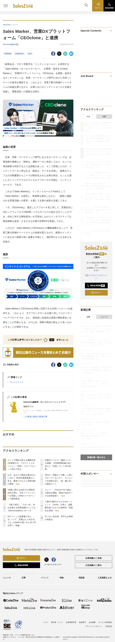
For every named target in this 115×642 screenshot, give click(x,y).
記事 (88, 317)
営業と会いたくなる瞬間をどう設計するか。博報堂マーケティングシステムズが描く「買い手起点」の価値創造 (96, 328)
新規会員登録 (96, 285)
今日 (88, 117)
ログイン (96, 292)
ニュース (104, 317)
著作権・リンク (57, 622)
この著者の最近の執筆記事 (35, 416)
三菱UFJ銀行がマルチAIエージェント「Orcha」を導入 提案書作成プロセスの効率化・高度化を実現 (98, 220)
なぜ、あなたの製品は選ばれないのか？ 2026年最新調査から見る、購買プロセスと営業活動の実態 (98, 138)
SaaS (30, 54)
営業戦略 (7, 54)
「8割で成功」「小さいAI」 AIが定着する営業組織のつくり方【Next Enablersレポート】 (21, 507)
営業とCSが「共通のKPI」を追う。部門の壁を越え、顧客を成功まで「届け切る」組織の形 (96, 370)
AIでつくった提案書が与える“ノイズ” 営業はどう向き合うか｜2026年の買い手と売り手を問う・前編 (98, 175)
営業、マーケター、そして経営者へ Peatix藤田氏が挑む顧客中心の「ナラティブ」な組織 (96, 436)
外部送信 (108, 626)
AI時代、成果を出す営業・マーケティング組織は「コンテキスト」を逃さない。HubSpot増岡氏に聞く (96, 383)
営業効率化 (19, 54)
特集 (62, 578)
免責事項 (82, 622)
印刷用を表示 (11, 364)
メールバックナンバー (53, 565)
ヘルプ (45, 622)
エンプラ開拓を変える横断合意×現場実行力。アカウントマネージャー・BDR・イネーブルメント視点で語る (96, 411)
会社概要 (92, 622)
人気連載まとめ (105, 578)
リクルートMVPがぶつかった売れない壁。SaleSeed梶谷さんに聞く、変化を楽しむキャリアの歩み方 (96, 342)
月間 (104, 117)
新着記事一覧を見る (96, 457)
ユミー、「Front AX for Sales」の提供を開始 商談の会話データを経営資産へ (59, 493)
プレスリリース (16, 382)
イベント (45, 578)
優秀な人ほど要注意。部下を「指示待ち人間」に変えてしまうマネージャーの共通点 (96, 397)
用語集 (82, 578)
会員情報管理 (71, 622)
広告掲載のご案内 (94, 565)
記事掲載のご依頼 (94, 558)
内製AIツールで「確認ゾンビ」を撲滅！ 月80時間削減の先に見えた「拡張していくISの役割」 (98, 186)
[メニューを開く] (5, 5)
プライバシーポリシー (93, 626)
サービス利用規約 (105, 622)
